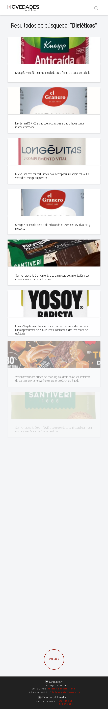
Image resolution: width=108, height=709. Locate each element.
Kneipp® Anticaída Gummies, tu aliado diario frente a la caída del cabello (52, 72)
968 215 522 (66, 704)
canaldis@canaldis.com (62, 689)
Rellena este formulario (65, 692)
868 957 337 (65, 701)
